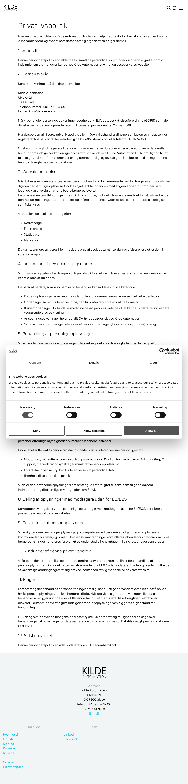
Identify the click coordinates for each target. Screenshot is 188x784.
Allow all (151, 430)
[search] (169, 8)
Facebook (71, 739)
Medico (8, 744)
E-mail (94, 713)
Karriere (9, 748)
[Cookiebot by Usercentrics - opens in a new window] (162, 351)
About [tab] (153, 362)
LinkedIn (70, 734)
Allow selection (94, 430)
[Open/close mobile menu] (182, 8)
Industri (8, 739)
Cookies (9, 762)
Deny (36, 430)
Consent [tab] (35, 362)
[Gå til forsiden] (10, 8)
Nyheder (9, 753)
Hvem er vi (10, 734)
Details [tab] (94, 362)
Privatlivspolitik (14, 767)
